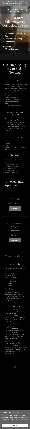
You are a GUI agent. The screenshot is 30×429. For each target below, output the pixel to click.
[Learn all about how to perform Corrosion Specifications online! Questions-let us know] (15, 3)
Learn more (15, 208)
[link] (15, 11)
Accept (15, 425)
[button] (4, 10)
